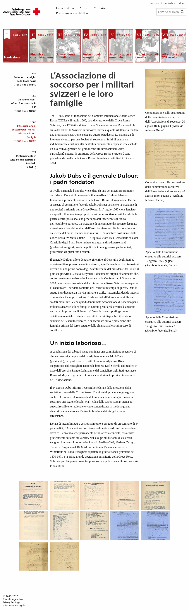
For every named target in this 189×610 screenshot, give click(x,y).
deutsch (168, 3)
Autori (84, 8)
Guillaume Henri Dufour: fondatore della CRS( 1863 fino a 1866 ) (22, 105)
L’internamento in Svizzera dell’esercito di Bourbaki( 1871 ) (23, 161)
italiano (181, 3)
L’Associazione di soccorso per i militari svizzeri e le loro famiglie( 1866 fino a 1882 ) (24, 133)
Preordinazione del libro (72, 13)
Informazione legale (14, 605)
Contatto (100, 8)
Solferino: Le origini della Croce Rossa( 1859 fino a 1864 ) (25, 81)
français (154, 3)
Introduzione (65, 8)
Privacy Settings (11, 602)
